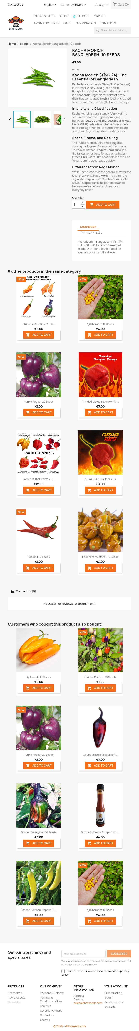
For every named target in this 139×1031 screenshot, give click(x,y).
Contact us (15, 4)
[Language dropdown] (51, 5)
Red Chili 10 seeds (39, 557)
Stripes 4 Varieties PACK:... (39, 324)
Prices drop (15, 993)
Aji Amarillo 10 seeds (38, 677)
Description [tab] (88, 227)
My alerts (110, 1007)
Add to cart (103, 204)
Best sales (14, 1002)
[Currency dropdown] (81, 5)
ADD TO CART (39, 335)
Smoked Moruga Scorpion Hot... (100, 832)
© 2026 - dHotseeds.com (69, 1026)
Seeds (63, 16)
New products (16, 997)
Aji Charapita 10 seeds (100, 324)
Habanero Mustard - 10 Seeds (100, 557)
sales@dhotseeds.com (88, 1003)
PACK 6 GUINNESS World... (39, 479)
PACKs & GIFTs (44, 16)
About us (45, 1006)
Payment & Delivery (52, 993)
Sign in (108, 997)
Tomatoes (108, 23)
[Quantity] (76, 205)
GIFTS (67, 23)
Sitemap (45, 1020)
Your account (116, 986)
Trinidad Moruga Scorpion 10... (100, 401)
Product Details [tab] (91, 233)
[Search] (112, 30)
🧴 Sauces (81, 16)
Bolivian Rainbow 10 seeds (100, 677)
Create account (114, 1002)
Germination (86, 23)
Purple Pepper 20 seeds (39, 401)
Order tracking (113, 993)
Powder (99, 16)
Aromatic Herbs (46, 23)
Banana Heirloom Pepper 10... (38, 910)
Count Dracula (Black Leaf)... (100, 754)
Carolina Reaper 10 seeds (100, 479)
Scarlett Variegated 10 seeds (38, 832)
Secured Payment (51, 1010)
